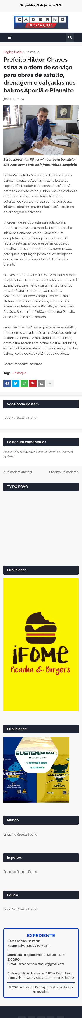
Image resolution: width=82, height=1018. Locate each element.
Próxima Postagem (62, 472)
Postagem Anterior (19, 472)
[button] (9, 37)
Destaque (32, 52)
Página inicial (12, 52)
